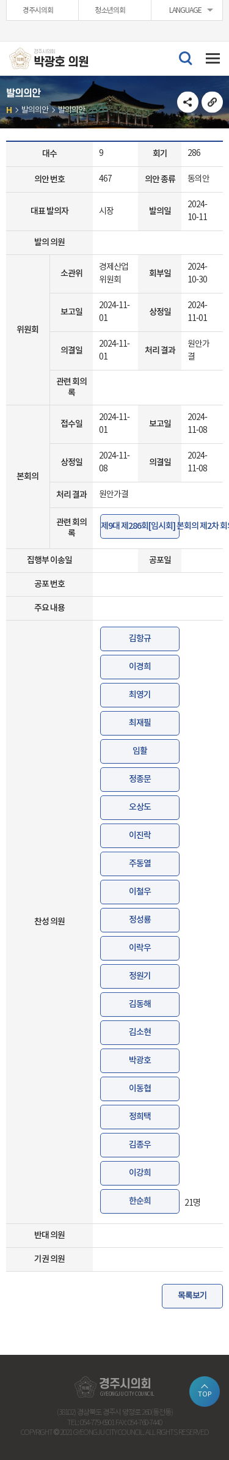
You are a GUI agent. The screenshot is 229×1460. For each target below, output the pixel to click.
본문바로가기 (0, 0)
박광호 (140, 1060)
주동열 (140, 863)
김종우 (140, 1145)
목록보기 (192, 1296)
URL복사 (212, 102)
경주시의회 (38, 11)
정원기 (140, 976)
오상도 (140, 807)
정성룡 (140, 920)
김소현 (140, 1032)
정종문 (140, 779)
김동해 (140, 1004)
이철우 (140, 892)
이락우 (140, 948)
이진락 (140, 835)
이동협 (140, 1088)
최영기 (140, 695)
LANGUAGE (185, 11)
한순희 (140, 1201)
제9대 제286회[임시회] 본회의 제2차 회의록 (140, 526)
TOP (205, 1394)
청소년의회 (110, 11)
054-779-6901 (97, 1423)
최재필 (140, 723)
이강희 (140, 1173)
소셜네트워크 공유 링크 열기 (187, 102)
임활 (140, 751)
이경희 (140, 667)
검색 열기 (185, 57)
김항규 (140, 638)
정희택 (140, 1117)
